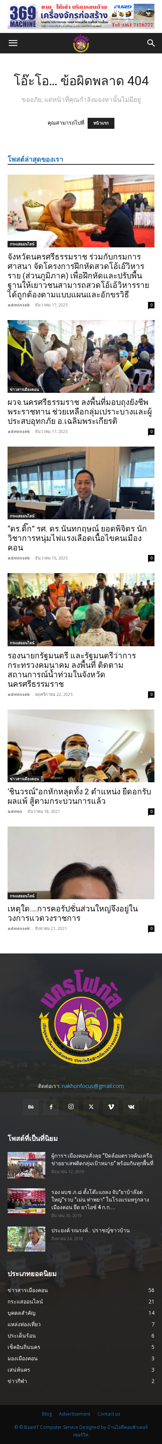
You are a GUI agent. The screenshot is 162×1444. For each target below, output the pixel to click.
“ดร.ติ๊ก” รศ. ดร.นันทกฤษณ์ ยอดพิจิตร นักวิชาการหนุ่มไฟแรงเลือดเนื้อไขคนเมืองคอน (77, 538)
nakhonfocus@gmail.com (93, 1085)
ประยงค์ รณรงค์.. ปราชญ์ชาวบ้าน (90, 1230)
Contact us (108, 1414)
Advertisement (74, 1414)
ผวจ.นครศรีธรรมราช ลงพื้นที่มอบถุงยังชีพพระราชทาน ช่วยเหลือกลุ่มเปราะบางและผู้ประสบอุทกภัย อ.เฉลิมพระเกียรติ (80, 412)
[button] (13, 43)
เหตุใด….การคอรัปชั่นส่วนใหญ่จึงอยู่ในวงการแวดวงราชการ (73, 913)
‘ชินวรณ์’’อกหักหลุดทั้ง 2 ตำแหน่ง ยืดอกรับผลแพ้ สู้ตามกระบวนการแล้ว (79, 796)
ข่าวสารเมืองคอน (24, 389)
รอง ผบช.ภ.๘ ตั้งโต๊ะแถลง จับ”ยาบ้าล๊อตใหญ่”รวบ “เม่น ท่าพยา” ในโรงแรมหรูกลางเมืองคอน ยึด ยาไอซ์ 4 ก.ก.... (100, 1199)
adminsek (19, 305)
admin (15, 811)
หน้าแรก (101, 123)
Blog (47, 1414)
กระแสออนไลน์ (22, 244)
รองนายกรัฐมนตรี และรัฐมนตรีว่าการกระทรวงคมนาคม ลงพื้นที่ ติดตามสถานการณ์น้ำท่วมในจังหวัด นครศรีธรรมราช (72, 670)
